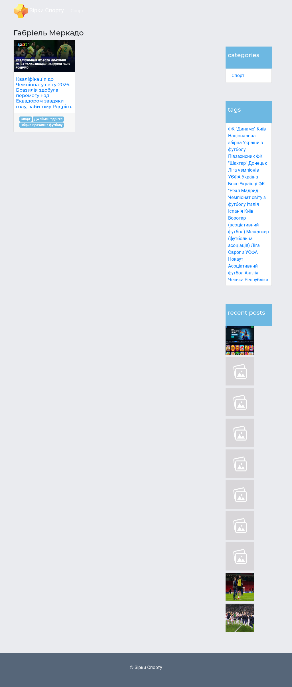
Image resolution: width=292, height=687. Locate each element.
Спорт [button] (77, 10)
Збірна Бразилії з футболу (42, 125)
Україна (250, 177)
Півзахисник (241, 156)
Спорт (238, 75)
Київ (249, 211)
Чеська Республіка (248, 279)
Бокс (233, 183)
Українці (248, 183)
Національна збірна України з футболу (245, 142)
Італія (253, 204)
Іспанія (235, 211)
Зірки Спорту (39, 11)
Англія (251, 273)
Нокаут (235, 259)
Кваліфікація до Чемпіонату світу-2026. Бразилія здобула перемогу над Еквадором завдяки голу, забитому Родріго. (44, 93)
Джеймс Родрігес (48, 119)
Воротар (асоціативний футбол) (243, 224)
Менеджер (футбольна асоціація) (248, 238)
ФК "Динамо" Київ (247, 129)
